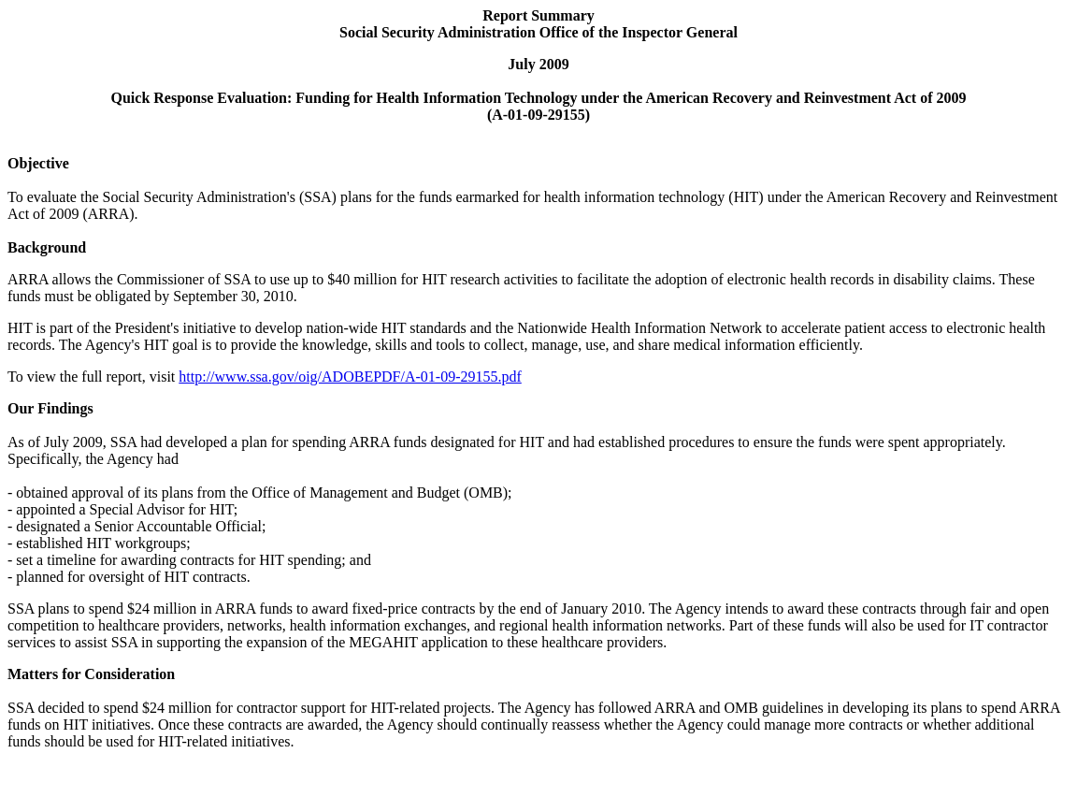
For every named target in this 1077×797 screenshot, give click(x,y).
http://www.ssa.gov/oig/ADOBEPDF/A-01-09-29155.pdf (350, 376)
